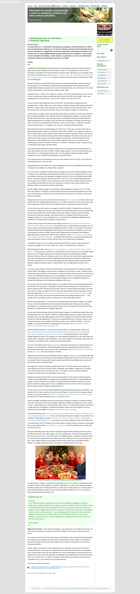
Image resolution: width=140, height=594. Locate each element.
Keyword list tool (102, 81)
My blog (104, 6)
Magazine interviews (87, 2)
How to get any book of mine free (104, 40)
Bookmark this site (103, 91)
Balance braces (102, 83)
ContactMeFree (102, 75)
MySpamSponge (102, 69)
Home (30, 6)
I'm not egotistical (72, 200)
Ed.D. (41, 47)
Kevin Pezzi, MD (49, 588)
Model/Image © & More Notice (80, 588)
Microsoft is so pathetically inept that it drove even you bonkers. (69, 394)
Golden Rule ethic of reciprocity (82, 349)
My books (73, 6)
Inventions (77, 2)
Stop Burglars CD (102, 60)
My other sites (95, 6)
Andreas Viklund (103, 588)
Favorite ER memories (106, 2)
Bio (35, 6)
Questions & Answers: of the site (49, 6)
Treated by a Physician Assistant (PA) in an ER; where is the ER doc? (65, 293)
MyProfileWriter (102, 78)
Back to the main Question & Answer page (42, 573)
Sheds (96, 2)
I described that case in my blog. (65, 409)
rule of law (36, 352)
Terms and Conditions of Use (63, 588)
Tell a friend (101, 93)
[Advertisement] (60, 29)
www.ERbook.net (83, 6)
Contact (65, 6)
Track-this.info (101, 72)
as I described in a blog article (56, 425)
